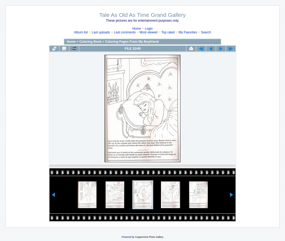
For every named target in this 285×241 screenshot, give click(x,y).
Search (206, 32)
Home (136, 28)
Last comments (125, 32)
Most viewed (148, 32)
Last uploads (101, 32)
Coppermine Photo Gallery (149, 237)
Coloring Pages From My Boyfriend (132, 42)
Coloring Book (90, 42)
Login (149, 28)
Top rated (168, 32)
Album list (81, 32)
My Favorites (188, 32)
